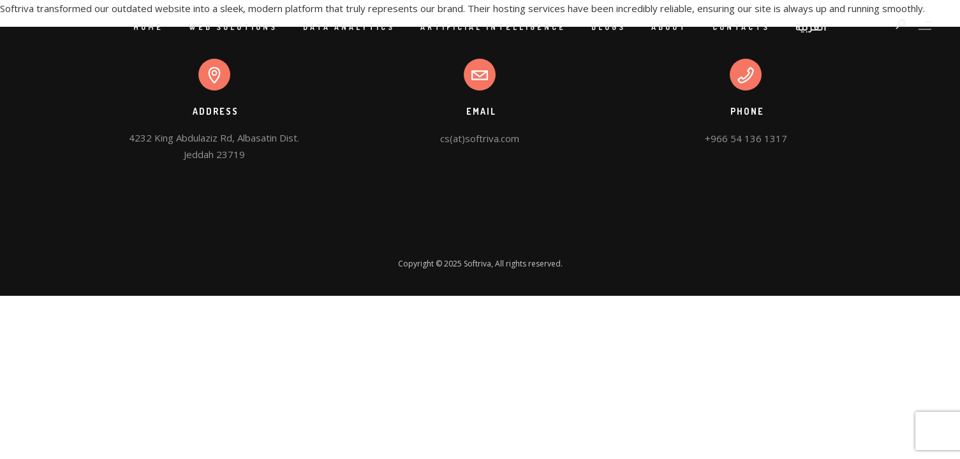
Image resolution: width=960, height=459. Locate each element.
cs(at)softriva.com (479, 138)
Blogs (608, 27)
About (669, 27)
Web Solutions (233, 27)
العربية (811, 29)
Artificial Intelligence (493, 27)
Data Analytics (349, 27)
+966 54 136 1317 (746, 138)
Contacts (741, 27)
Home (148, 27)
